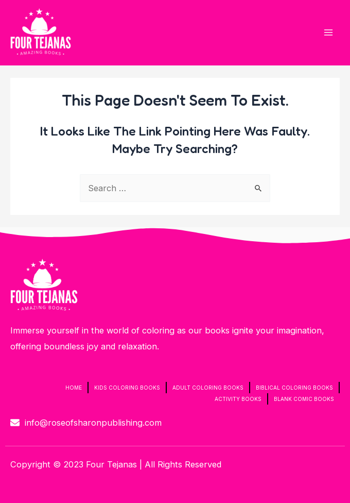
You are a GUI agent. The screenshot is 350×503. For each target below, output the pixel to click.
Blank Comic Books (304, 399)
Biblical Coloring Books (294, 387)
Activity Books (238, 399)
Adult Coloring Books (207, 387)
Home (73, 387)
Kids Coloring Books (127, 387)
